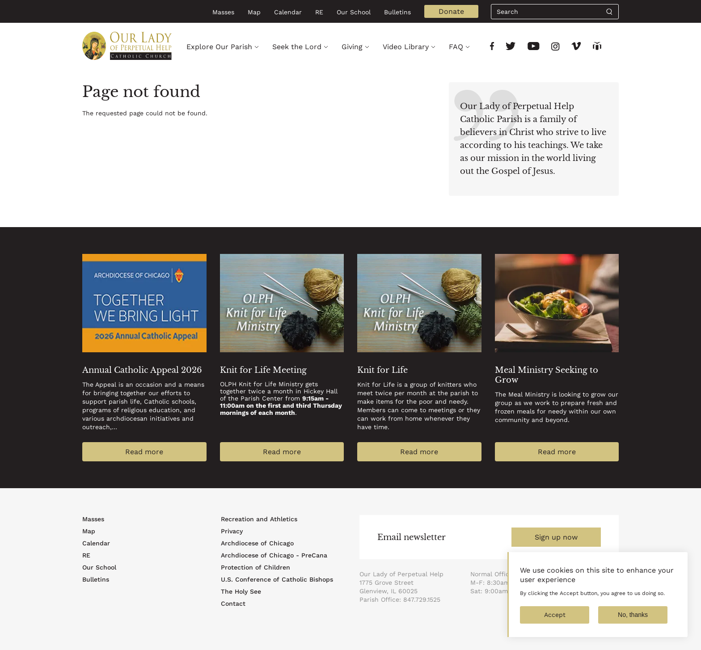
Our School (354, 12)
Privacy (232, 531)
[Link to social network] (492, 47)
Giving (352, 46)
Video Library (406, 46)
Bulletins (397, 12)
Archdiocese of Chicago (257, 543)
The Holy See (241, 591)
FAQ (456, 46)
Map (254, 12)
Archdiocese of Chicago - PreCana (274, 555)
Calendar (288, 12)
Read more (144, 451)
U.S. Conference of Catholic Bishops (277, 579)
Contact (233, 603)
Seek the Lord (296, 46)
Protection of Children (255, 567)
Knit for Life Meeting (263, 370)
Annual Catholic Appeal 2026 (142, 370)
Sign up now (556, 537)
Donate (451, 11)
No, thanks (633, 621)
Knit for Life (382, 370)
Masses (223, 12)
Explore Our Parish (219, 46)
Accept (555, 621)
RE (319, 12)
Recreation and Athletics (259, 519)
